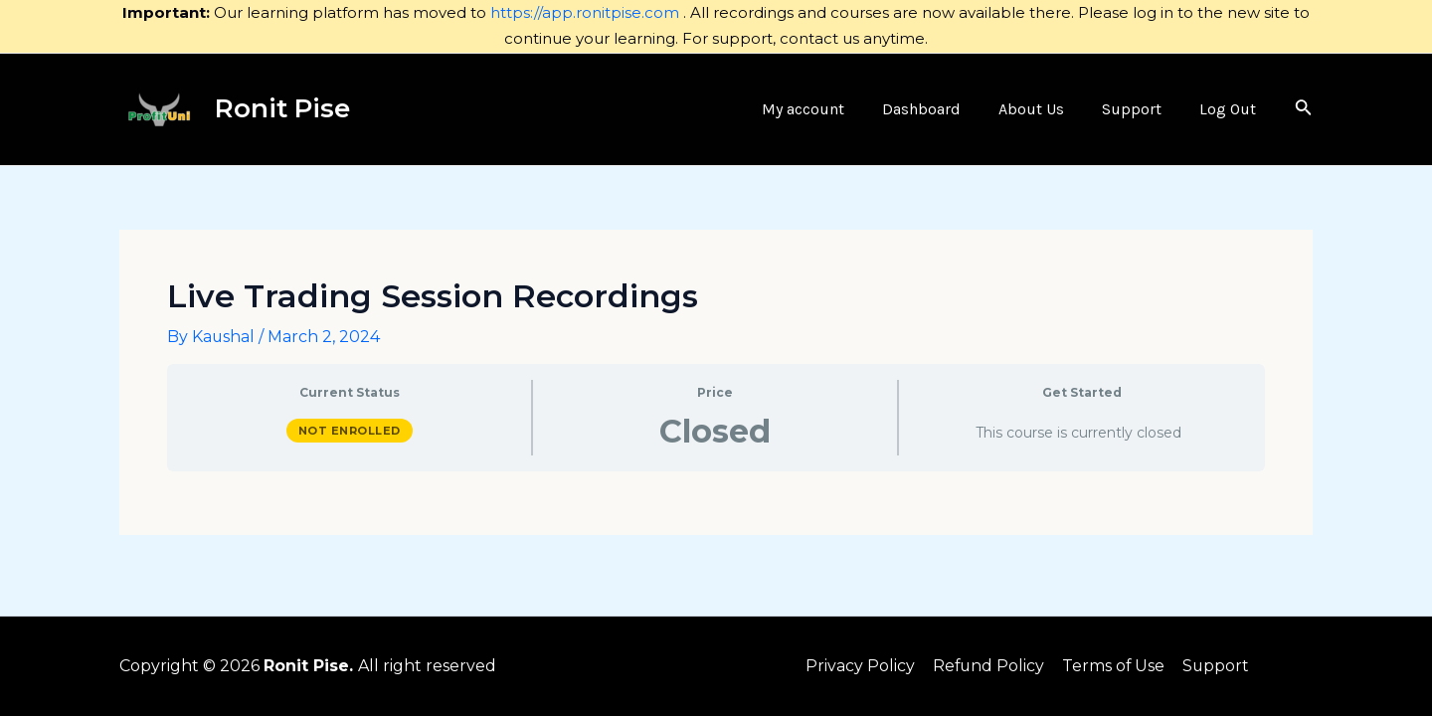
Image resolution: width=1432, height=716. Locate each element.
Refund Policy (988, 665)
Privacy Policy (861, 665)
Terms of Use (1112, 665)
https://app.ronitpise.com (584, 12)
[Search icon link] (1304, 109)
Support (1214, 665)
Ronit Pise (282, 108)
